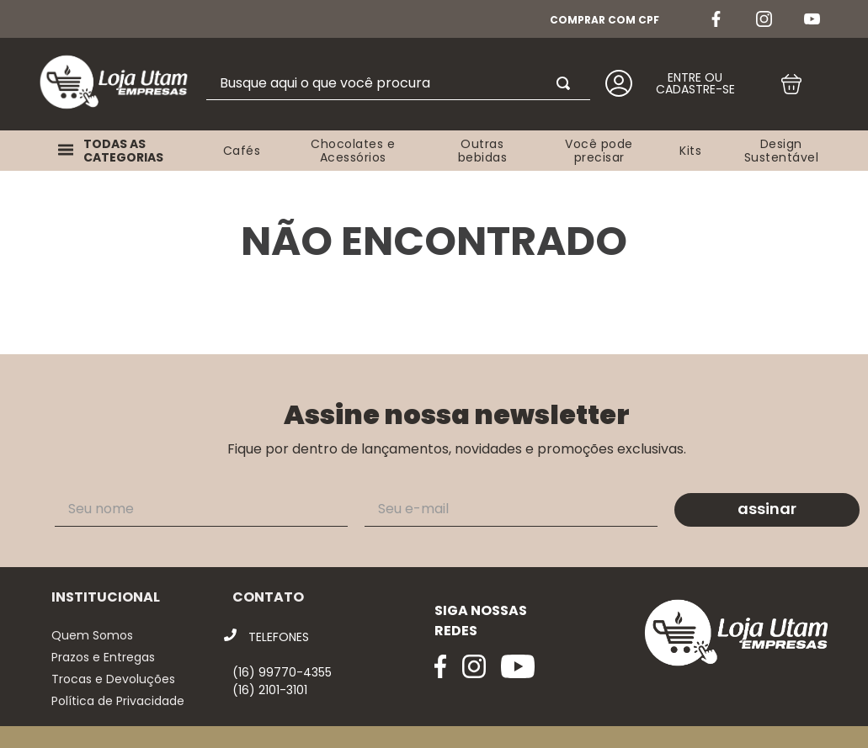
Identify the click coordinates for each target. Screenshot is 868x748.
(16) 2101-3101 (269, 690)
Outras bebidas (483, 150)
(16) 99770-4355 (282, 672)
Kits (690, 150)
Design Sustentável (781, 150)
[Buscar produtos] (566, 83)
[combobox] (398, 83)
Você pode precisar (599, 150)
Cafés (242, 150)
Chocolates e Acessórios (353, 150)
